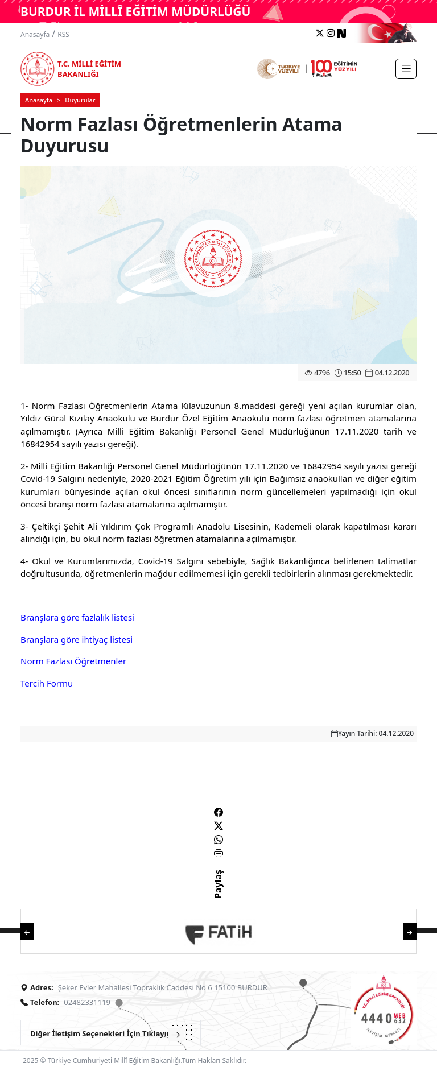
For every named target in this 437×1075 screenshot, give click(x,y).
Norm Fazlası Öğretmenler (73, 661)
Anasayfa (35, 34)
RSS (63, 34)
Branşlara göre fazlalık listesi (77, 617)
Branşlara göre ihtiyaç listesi (76, 639)
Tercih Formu (46, 683)
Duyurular (80, 100)
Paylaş (218, 894)
